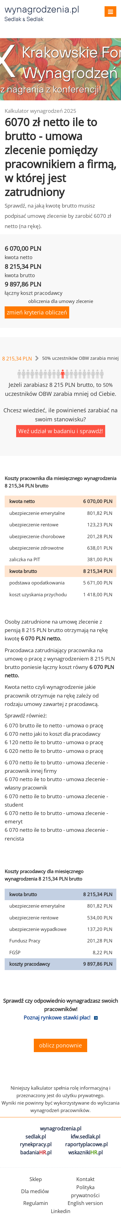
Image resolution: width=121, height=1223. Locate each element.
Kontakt (85, 1179)
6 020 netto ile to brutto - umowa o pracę (54, 750)
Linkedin (60, 1211)
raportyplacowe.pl (86, 1144)
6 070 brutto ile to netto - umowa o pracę (54, 725)
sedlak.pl (35, 1136)
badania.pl (36, 1152)
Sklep (35, 1179)
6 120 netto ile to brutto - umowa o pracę (54, 742)
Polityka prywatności (85, 1191)
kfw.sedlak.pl (85, 1136)
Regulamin (35, 1203)
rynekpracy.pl (36, 1144)
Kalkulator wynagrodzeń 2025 (40, 110)
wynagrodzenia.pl (60, 1128)
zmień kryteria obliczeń (37, 312)
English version (85, 1203)
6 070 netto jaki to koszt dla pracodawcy (53, 733)
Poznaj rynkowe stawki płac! (57, 1017)
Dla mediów (35, 1191)
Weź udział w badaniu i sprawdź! (60, 431)
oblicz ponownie (60, 1045)
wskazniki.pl (85, 1152)
